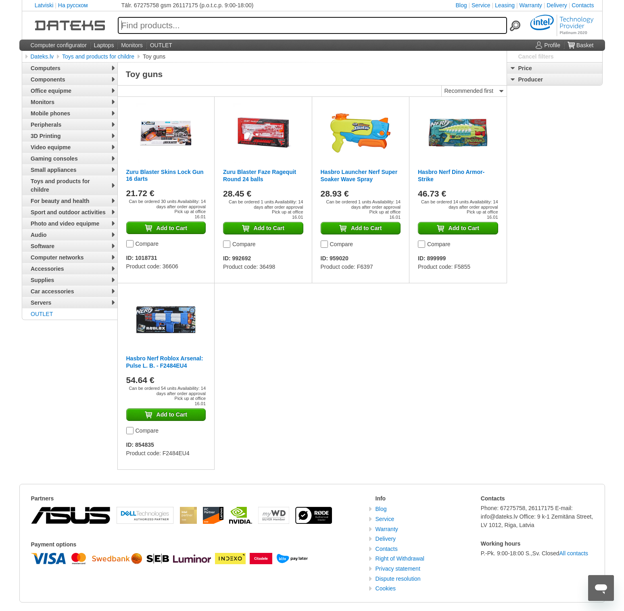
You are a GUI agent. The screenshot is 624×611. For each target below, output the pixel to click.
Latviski (44, 5)
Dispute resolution (398, 578)
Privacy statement (398, 568)
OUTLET (42, 314)
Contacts (583, 5)
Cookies (386, 588)
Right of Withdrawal (400, 558)
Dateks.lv (42, 56)
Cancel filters (536, 56)
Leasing (505, 5)
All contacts (574, 553)
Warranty (531, 5)
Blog (461, 5)
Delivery (557, 5)
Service (481, 5)
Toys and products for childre (98, 56)
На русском (73, 5)
